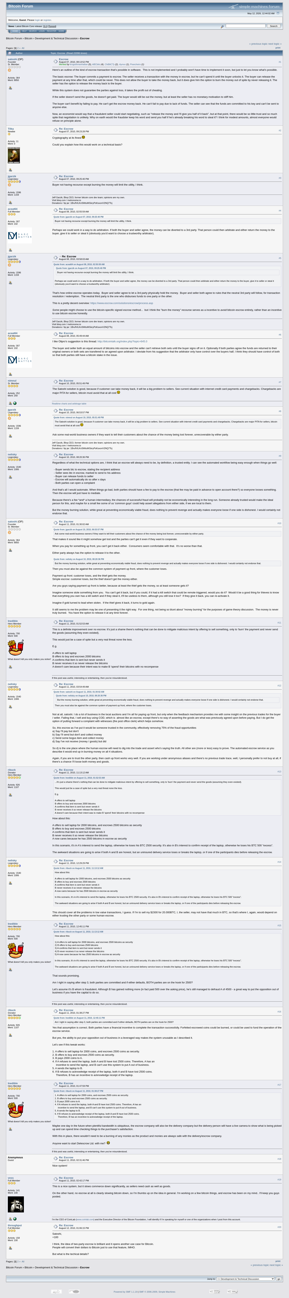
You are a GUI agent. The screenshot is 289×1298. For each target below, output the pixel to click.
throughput (15, 1225)
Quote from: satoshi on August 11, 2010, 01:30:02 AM (79, 692)
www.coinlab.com (85, 1219)
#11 (279, 622)
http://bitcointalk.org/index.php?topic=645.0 (122, 341)
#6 (280, 334)
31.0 (45, 26)
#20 (279, 1227)
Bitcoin (29, 38)
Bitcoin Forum (14, 38)
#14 (279, 862)
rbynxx (122, 64)
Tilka (11, 128)
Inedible (13, 620)
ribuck (12, 769)
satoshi (12, 59)
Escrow (84, 38)
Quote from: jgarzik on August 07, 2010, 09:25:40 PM (79, 217)
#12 (279, 685)
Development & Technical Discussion (56, 38)
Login (42, 31)
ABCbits (96, 64)
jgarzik (12, 176)
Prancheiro (135, 64)
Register (51, 31)
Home (15, 31)
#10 (279, 523)
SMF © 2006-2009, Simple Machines (157, 1292)
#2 (280, 130)
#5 (280, 258)
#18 (279, 1159)
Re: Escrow (66, 128)
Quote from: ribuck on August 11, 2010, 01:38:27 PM (78, 1091)
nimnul (12, 380)
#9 (280, 456)
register (47, 20)
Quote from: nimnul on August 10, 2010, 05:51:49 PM (79, 417)
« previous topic (258, 43)
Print (278, 47)
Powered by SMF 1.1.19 (125, 1292)
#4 (280, 210)
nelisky (12, 454)
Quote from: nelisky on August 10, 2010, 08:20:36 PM (79, 559)
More (61, 31)
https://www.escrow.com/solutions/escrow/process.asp (121, 303)
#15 (279, 925)
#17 (279, 1085)
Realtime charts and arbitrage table (69, 403)
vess (11, 1177)
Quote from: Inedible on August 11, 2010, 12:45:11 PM (79, 1018)
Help (24, 31)
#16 (279, 1011)
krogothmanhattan (79, 64)
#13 (279, 771)
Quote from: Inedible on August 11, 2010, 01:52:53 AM (79, 778)
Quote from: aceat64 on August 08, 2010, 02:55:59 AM (79, 264)
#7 (280, 382)
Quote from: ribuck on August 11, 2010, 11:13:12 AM (78, 868)
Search (33, 31)
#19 (279, 1179)
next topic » (275, 43)
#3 (280, 178)
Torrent (52, 26)
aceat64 (12, 208)
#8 (280, 411)
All (23, 48)
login (37, 20)
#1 (280, 62)
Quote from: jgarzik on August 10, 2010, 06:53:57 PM (79, 529)
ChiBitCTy (110, 64)
